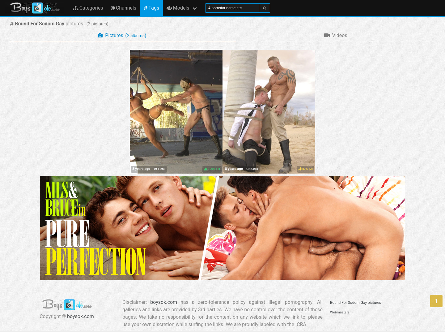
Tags (151, 8)
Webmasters (340, 312)
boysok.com (80, 316)
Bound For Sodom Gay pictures (355, 302)
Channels (123, 8)
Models (178, 8)
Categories (88, 8)
